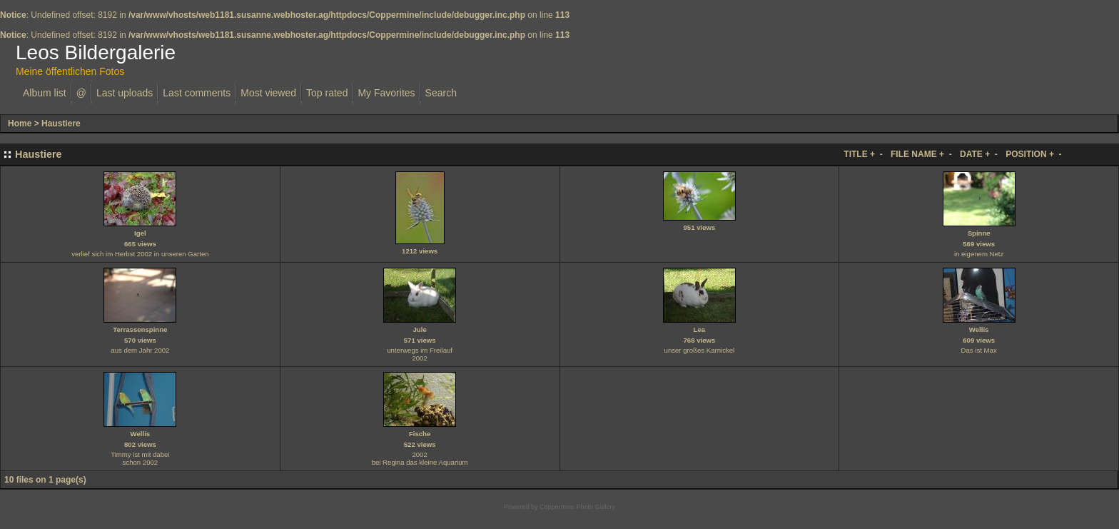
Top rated (327, 93)
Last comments (197, 93)
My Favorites (386, 93)
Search (441, 93)
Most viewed (268, 93)
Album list (44, 93)
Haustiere (61, 124)
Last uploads (124, 93)
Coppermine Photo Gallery (577, 506)
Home (19, 124)
